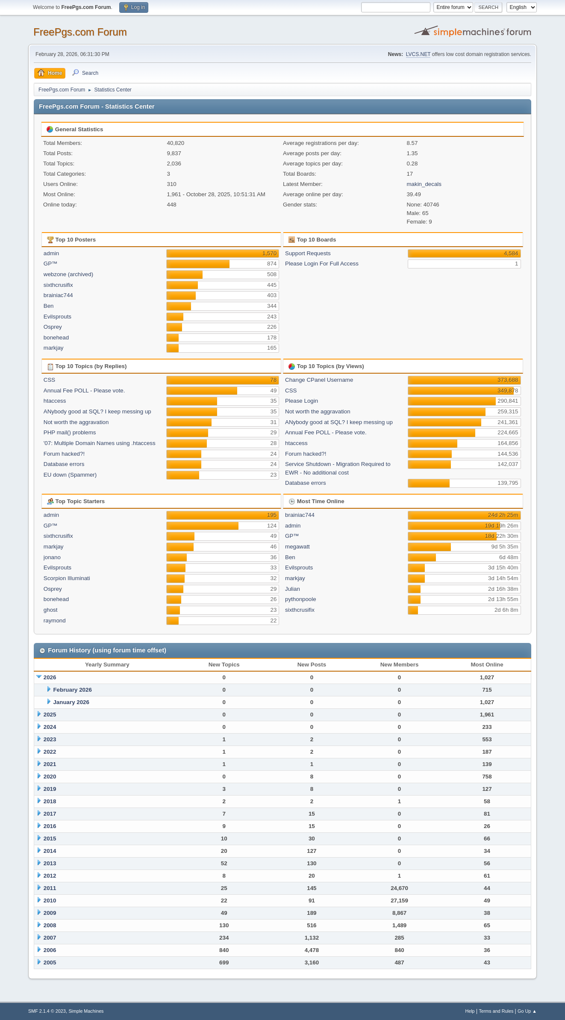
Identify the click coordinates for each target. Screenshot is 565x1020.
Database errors (64, 464)
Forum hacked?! (64, 454)
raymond (55, 620)
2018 (50, 801)
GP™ (51, 263)
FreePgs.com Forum (80, 32)
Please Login (301, 401)
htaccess (55, 401)
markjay (54, 348)
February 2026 (72, 690)
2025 (50, 714)
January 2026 (71, 702)
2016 (50, 826)
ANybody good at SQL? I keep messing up (97, 411)
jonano (52, 557)
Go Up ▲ (527, 1011)
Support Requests (308, 253)
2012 (50, 876)
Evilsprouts (57, 316)
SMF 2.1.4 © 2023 (47, 1011)
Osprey (53, 327)
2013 (50, 863)
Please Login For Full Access (322, 263)
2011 (50, 888)
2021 (50, 764)
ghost (51, 610)
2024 (50, 727)
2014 (50, 851)
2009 (50, 913)
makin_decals (423, 184)
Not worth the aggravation (76, 422)
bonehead (56, 337)
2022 (50, 752)
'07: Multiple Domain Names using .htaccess (100, 443)
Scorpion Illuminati (67, 578)
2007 (50, 938)
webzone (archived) (68, 274)
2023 (50, 739)
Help (469, 1011)
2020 (50, 776)
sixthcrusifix (58, 285)
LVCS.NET (418, 54)
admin (51, 253)
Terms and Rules (496, 1011)
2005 (50, 962)
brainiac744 (58, 295)
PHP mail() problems (70, 432)
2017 (50, 814)
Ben (49, 306)
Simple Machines (85, 1011)
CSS (49, 380)
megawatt (297, 546)
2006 (50, 950)
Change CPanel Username (319, 380)
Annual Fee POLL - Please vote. (84, 390)
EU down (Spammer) (70, 475)
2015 (50, 838)
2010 (50, 900)
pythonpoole (300, 599)
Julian (292, 589)
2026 (50, 677)
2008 (50, 925)
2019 (50, 789)
